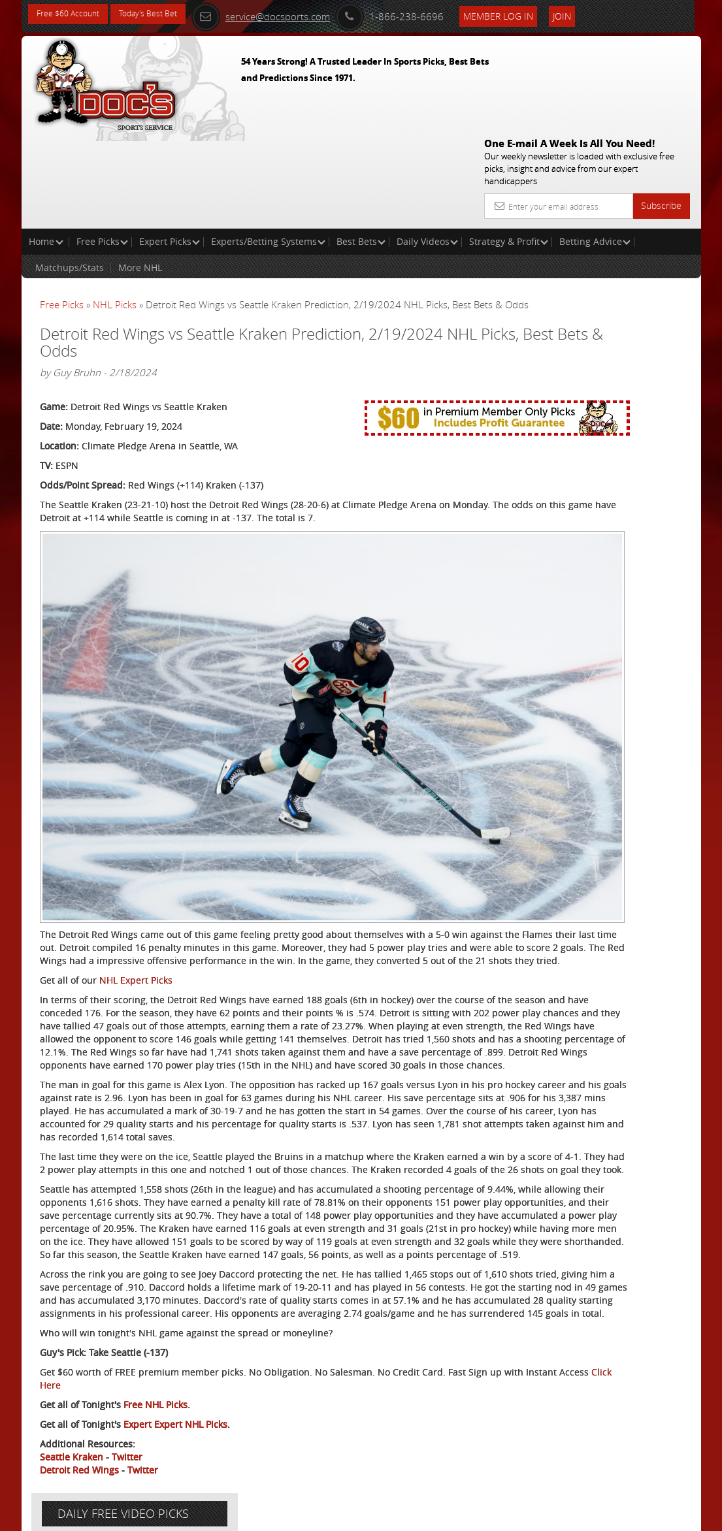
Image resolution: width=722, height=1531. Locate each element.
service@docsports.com (301, 14)
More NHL (140, 173)
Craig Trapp (588, 342)
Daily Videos (427, 147)
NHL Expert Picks (135, 849)
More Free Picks (642, 243)
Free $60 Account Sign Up (588, 478)
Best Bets (361, 147)
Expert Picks (169, 147)
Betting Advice (595, 147)
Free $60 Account (73, 14)
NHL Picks (115, 210)
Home (46, 147)
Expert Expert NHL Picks (175, 1424)
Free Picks (102, 147)
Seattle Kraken (71, 1457)
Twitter (127, 1457)
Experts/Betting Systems (268, 147)
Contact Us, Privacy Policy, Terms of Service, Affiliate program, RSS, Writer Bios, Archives (439, 1516)
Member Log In (539, 14)
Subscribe (661, 111)
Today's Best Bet (163, 14)
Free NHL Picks (155, 1404)
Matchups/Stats (69, 173)
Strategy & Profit (508, 147)
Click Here (205, 1385)
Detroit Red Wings (79, 1470)
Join (602, 14)
